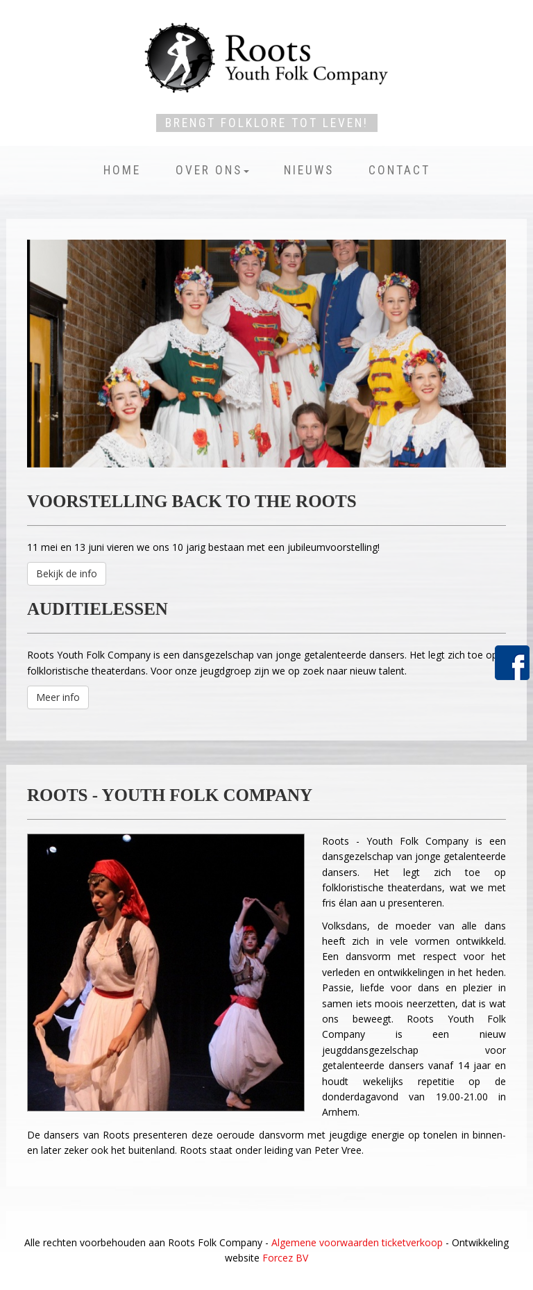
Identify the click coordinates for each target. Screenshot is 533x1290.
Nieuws (309, 170)
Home (122, 170)
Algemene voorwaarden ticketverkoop (357, 1242)
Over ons (212, 170)
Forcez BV (285, 1257)
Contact (399, 170)
